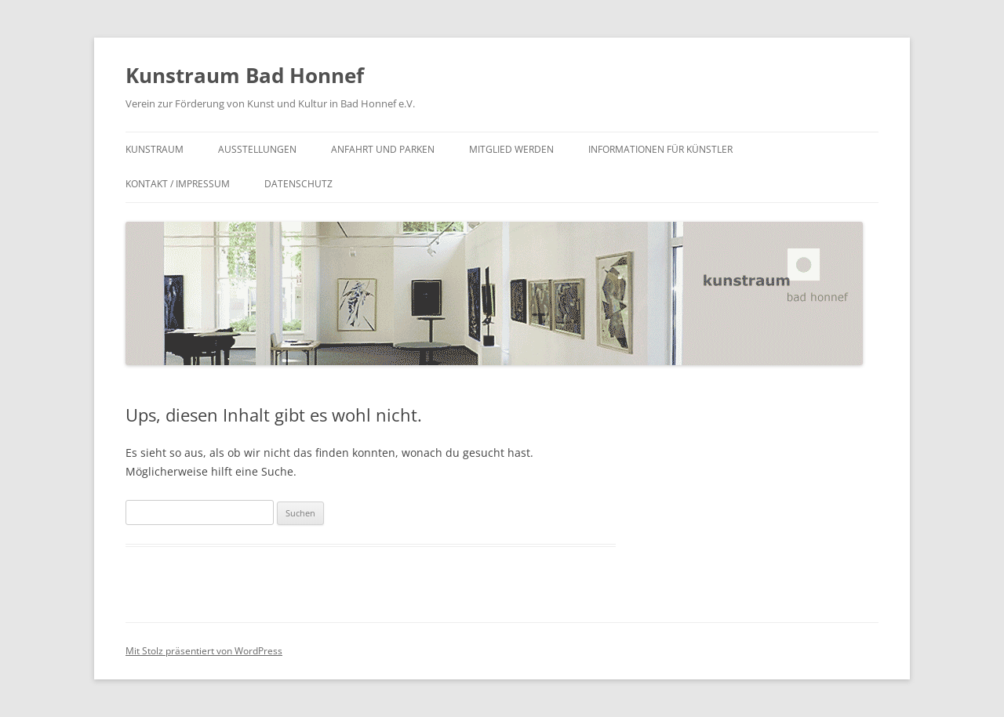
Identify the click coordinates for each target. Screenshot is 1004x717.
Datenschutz (298, 183)
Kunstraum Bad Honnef (245, 75)
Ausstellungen (257, 149)
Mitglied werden (511, 149)
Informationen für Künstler (660, 149)
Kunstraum (155, 149)
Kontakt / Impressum (178, 183)
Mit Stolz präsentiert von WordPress (204, 650)
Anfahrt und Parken (383, 149)
